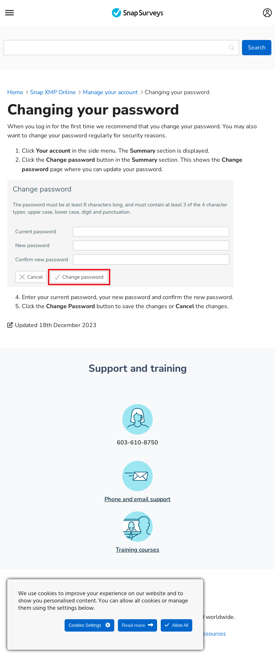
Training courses (137, 550)
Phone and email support (137, 499)
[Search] (256, 47)
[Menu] (9, 12)
